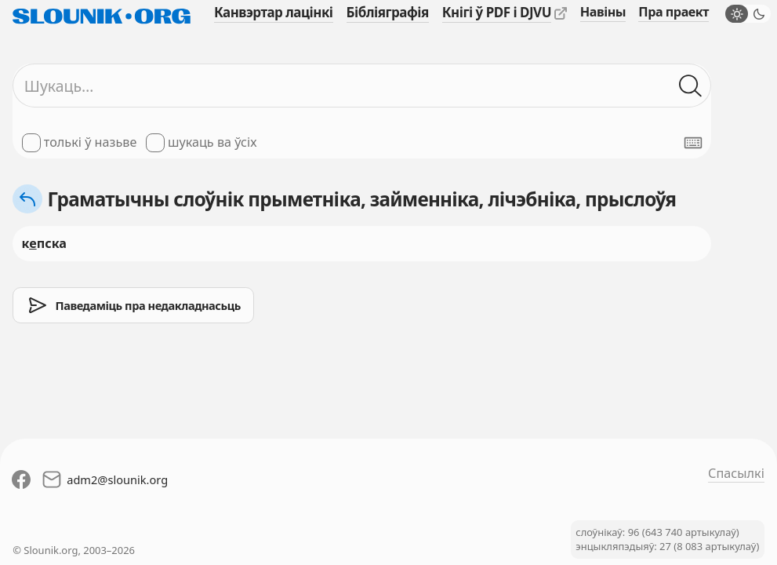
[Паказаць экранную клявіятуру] (693, 142)
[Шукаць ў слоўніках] (691, 86)
